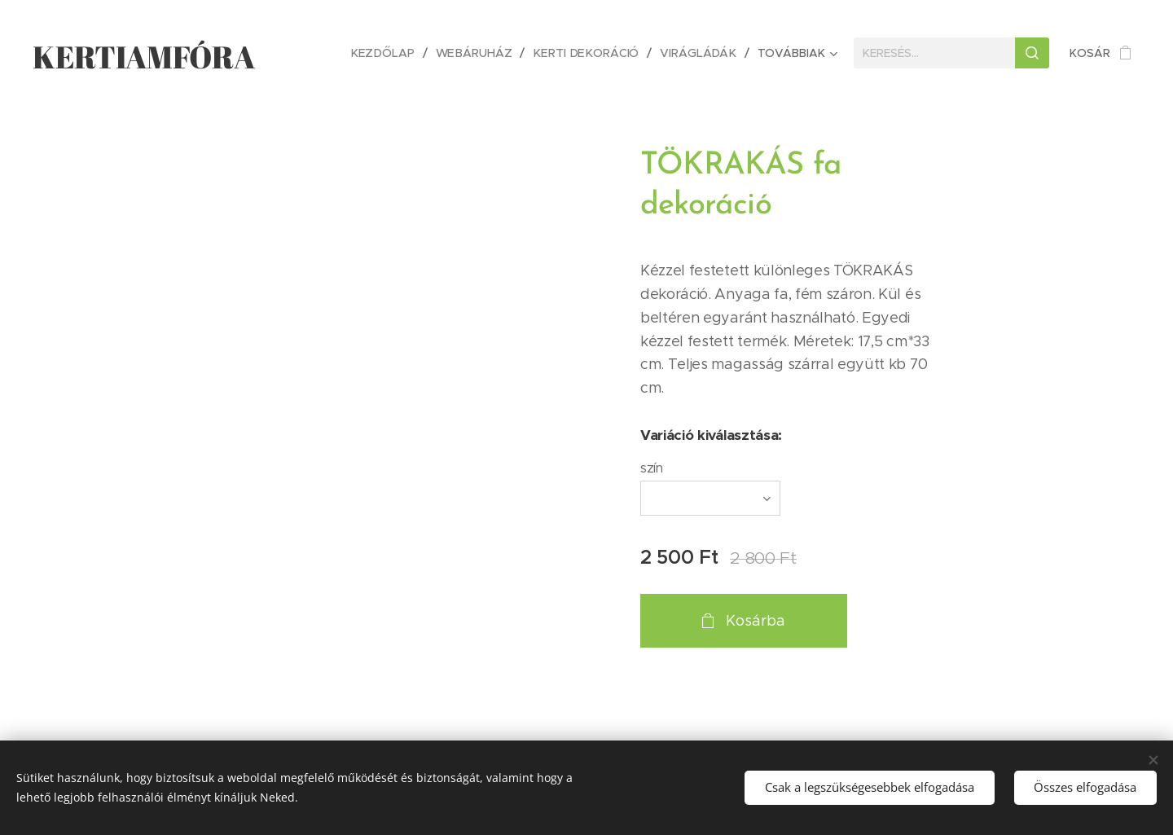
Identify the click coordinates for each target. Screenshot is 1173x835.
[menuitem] (392, 53)
